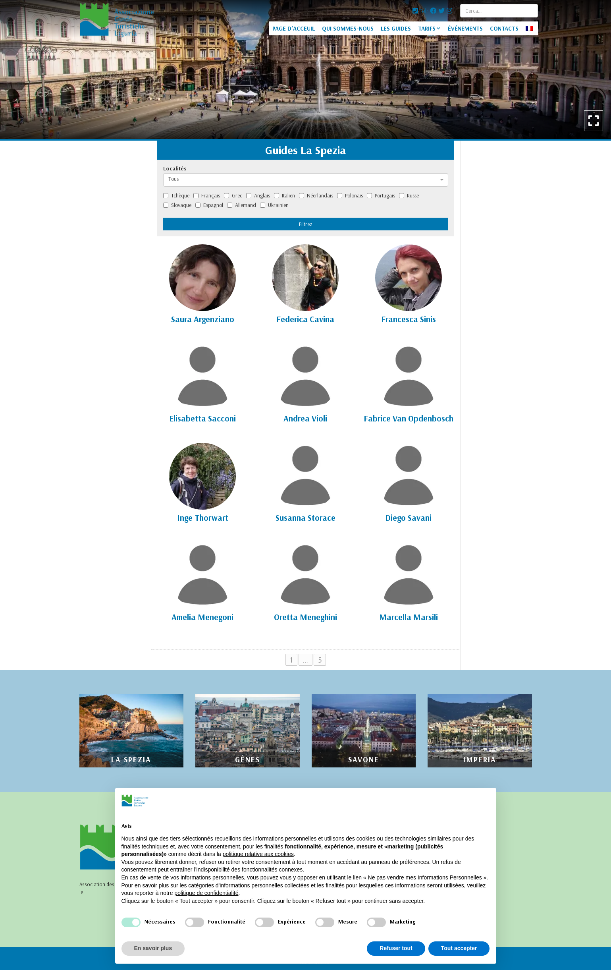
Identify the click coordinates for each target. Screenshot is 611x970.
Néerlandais (316, 195)
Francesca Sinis (408, 319)
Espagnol (209, 205)
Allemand (241, 205)
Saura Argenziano (202, 319)
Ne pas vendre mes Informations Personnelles (425, 877)
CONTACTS (504, 28)
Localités (175, 168)
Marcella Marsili (408, 617)
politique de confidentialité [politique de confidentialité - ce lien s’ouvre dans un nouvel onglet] (206, 893)
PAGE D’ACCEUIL (293, 28)
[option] (305, 69)
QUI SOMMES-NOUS (348, 28)
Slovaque (177, 205)
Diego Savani (408, 517)
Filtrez (305, 224)
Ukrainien (274, 205)
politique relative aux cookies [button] (258, 854)
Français (206, 195)
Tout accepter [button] (459, 948)
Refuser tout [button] (396, 948)
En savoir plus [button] (153, 948)
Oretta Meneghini (305, 617)
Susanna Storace (305, 517)
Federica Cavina (305, 319)
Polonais (350, 195)
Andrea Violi (305, 418)
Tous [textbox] (173, 179)
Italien (284, 195)
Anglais (258, 195)
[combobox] (305, 180)
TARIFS (427, 28)
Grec (233, 195)
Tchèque (176, 195)
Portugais (381, 195)
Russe (409, 195)
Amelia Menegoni (202, 617)
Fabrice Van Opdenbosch (408, 418)
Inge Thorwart (202, 517)
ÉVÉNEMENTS (465, 28)
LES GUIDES (396, 28)
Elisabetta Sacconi (202, 418)
